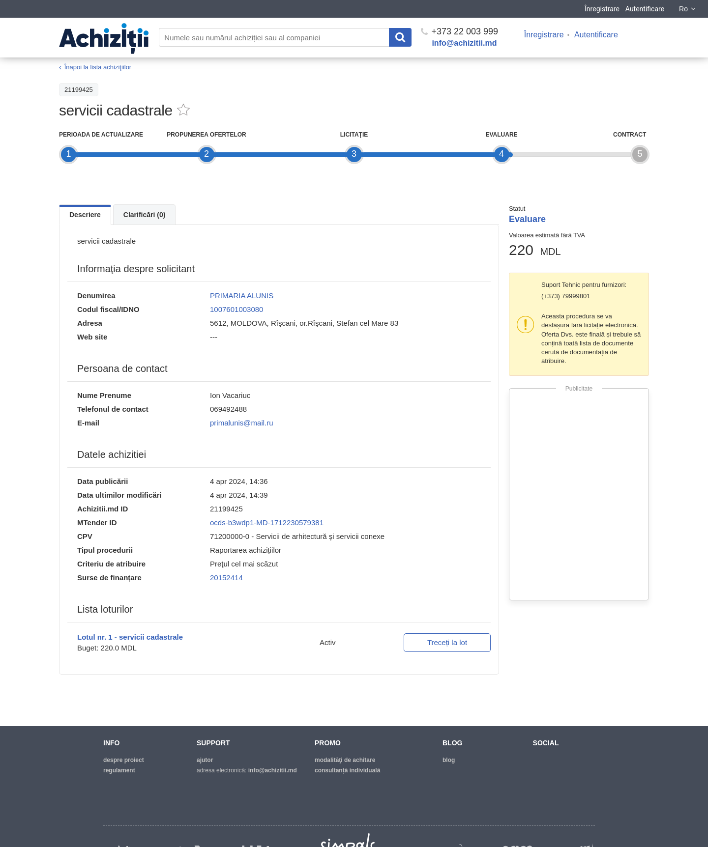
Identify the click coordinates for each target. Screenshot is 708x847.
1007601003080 (236, 309)
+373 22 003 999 (459, 31)
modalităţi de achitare (345, 760)
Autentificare (644, 9)
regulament (119, 770)
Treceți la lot (447, 642)
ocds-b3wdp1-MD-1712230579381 (267, 522)
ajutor (205, 760)
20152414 (226, 577)
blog (448, 760)
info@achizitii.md (464, 43)
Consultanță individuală (347, 770)
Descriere (85, 215)
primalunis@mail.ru (241, 423)
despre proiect (123, 760)
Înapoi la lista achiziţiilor (98, 67)
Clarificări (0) (144, 215)
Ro (688, 9)
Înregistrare (602, 9)
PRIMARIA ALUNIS (241, 295)
